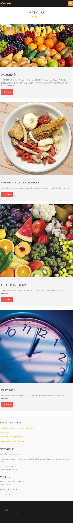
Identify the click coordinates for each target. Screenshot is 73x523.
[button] (70, 3)
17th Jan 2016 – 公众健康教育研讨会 (12, 437)
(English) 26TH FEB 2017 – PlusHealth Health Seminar (17, 428)
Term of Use (49, 510)
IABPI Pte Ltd (27, 514)
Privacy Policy (62, 510)
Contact (39, 510)
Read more (7, 92)
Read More (10, 86)
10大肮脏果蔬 (4, 432)
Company (30, 510)
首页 (6, 510)
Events (21, 510)
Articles (13, 510)
